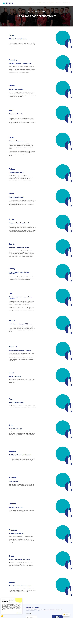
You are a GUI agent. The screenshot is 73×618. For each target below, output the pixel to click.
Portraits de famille (33, 11)
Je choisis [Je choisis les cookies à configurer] (11, 612)
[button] (2, 616)
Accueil (29, 11)
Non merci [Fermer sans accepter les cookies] (4, 612)
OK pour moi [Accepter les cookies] (19, 612)
